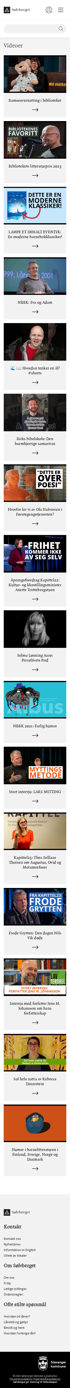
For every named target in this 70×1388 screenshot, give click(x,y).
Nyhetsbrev (12, 1244)
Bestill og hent (14, 1328)
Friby (7, 1283)
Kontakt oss (12, 1239)
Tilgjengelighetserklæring (46, 1379)
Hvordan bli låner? (17, 1316)
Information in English (20, 1250)
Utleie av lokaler (15, 1255)
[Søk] (35, 28)
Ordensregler (13, 1294)
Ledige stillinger (15, 1289)
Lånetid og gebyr (16, 1322)
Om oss (9, 1278)
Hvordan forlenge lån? (20, 1333)
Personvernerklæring (21, 1379)
